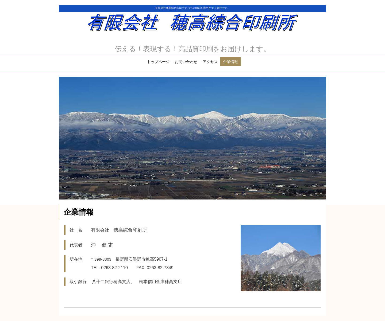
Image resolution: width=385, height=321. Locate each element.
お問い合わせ (186, 62)
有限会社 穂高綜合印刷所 (193, 24)
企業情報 (230, 62)
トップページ (158, 62)
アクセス (210, 62)
